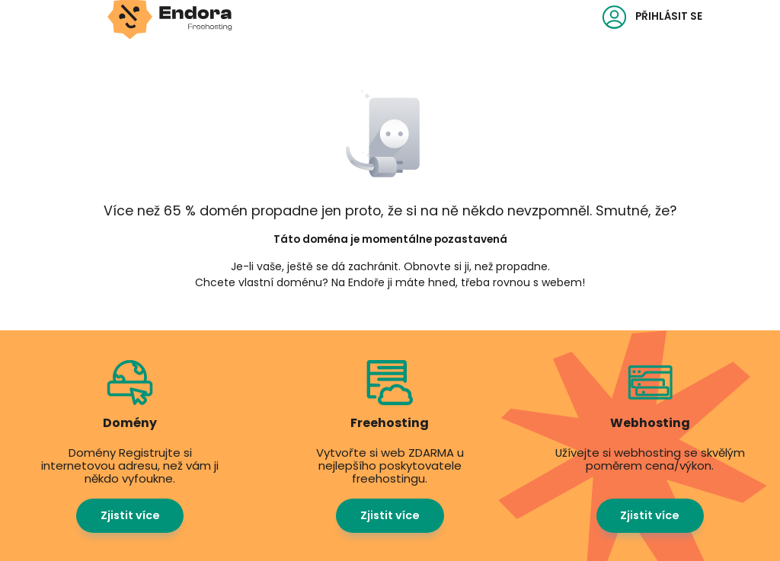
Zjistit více (130, 515)
